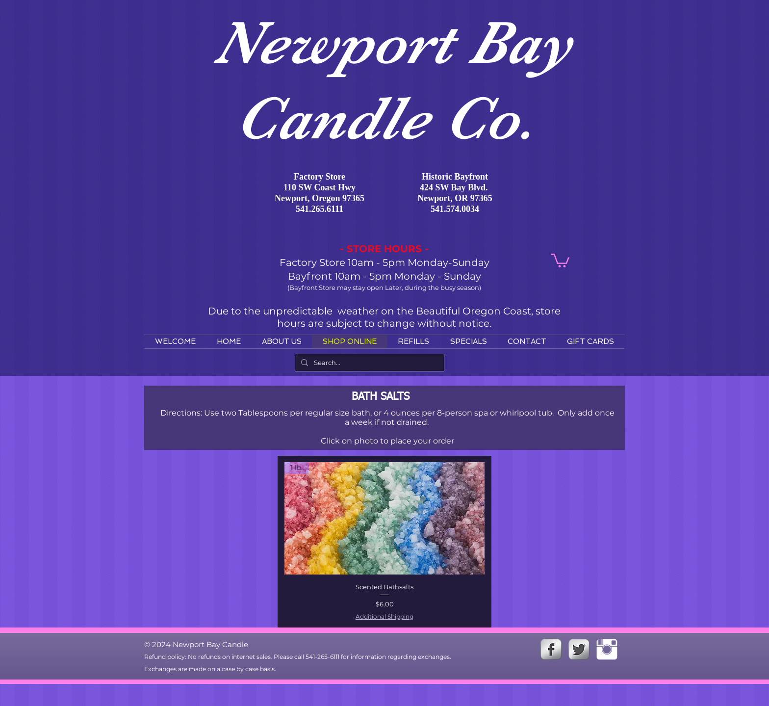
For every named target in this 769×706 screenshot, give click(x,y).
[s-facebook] (551, 649)
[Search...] (368, 362)
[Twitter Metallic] (579, 649)
